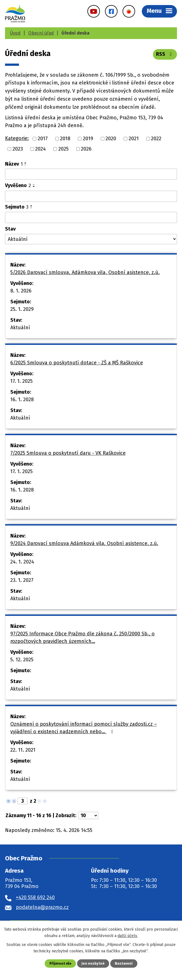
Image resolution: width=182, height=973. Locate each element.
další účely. (128, 935)
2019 (88, 138)
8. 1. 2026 (21, 291)
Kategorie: (17, 138)
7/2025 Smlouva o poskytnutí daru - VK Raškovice (68, 453)
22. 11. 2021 (22, 750)
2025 (63, 149)
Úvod (15, 33)
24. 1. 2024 (22, 562)
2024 (40, 149)
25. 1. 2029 (22, 309)
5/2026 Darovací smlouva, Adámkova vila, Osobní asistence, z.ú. (85, 272)
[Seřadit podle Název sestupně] (26, 165)
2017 (43, 138)
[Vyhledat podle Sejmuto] (91, 217)
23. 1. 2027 (21, 580)
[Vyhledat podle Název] (91, 174)
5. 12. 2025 (21, 660)
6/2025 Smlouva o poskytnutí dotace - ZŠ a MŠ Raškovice (76, 363)
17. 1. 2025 (21, 381)
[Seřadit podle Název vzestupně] (26, 163)
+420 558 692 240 (35, 897)
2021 (134, 138)
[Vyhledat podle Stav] (91, 239)
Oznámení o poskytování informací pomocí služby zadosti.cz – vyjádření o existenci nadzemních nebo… (83, 728)
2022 (156, 138)
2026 (86, 149)
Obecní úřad (41, 33)
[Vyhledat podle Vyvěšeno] (91, 196)
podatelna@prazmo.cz (42, 907)
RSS (165, 54)
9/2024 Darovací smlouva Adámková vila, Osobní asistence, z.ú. (84, 543)
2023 (18, 149)
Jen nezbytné (93, 963)
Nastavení (124, 963)
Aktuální (20, 328)
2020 (111, 138)
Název (14, 164)
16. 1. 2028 (22, 399)
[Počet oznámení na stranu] (88, 815)
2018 (65, 138)
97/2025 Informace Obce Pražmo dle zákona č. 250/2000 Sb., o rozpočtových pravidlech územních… (82, 637)
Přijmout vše (60, 963)
